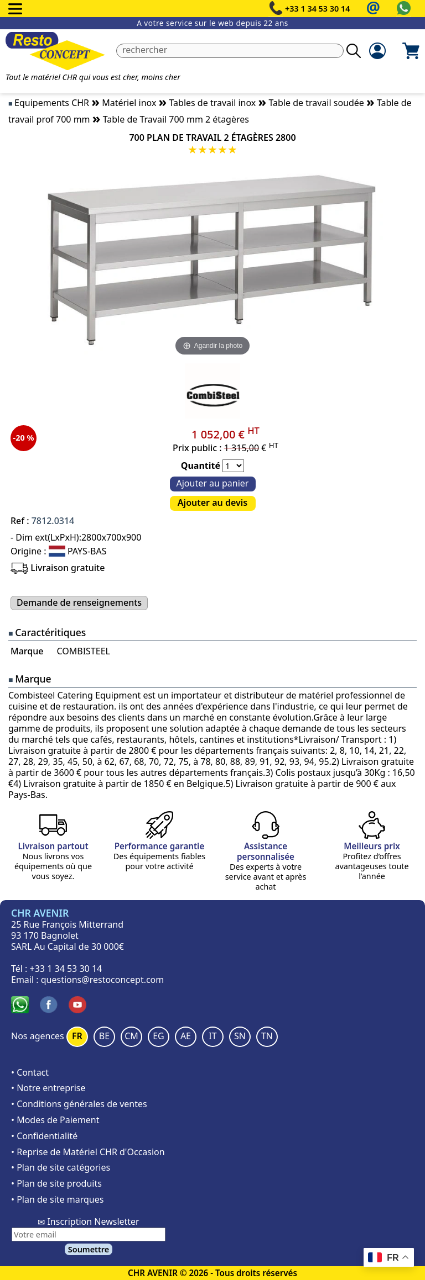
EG (158, 1036)
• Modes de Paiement (55, 1120)
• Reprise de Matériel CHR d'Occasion (88, 1152)
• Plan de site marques (57, 1199)
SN (240, 1036)
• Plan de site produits (56, 1183)
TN (267, 1036)
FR (77, 1036)
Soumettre (88, 1249)
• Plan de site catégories (60, 1167)
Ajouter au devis (212, 502)
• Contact (30, 1072)
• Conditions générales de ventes (79, 1104)
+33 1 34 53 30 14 (317, 8)
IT (212, 1036)
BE (104, 1036)
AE (185, 1036)
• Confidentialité (44, 1136)
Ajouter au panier (213, 483)
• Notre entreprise (48, 1088)
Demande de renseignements (79, 602)
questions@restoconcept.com (102, 980)
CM (131, 1036)
